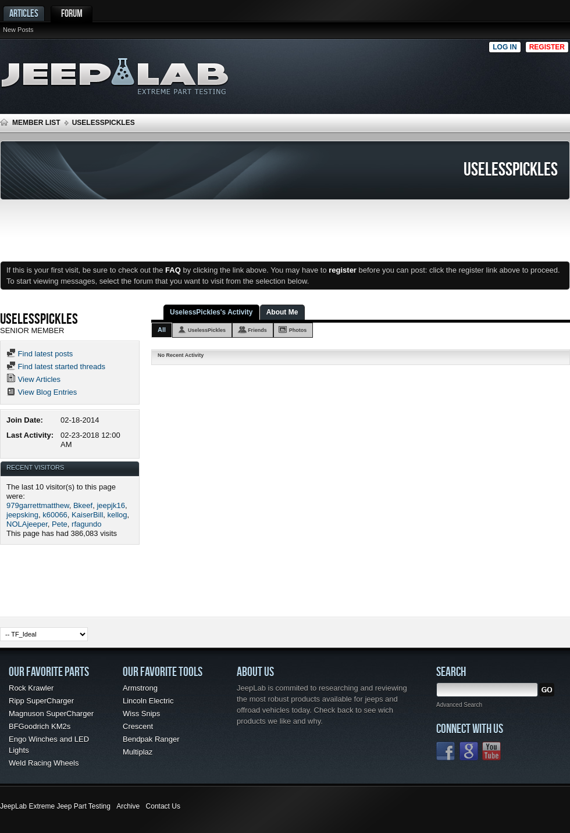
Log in (504, 47)
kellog (117, 514)
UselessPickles (207, 330)
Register (547, 47)
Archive (128, 806)
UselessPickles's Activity (211, 312)
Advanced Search (459, 705)
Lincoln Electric (148, 700)
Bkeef (82, 505)
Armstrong (140, 688)
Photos (298, 330)
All (162, 329)
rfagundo (86, 524)
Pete (59, 524)
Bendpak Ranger (151, 739)
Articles (23, 13)
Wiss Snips (141, 713)
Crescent (138, 726)
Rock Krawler (31, 688)
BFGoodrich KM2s (39, 726)
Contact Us (163, 806)
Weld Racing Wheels (44, 763)
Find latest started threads (55, 366)
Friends (257, 330)
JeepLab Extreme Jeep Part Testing (55, 806)
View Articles (33, 379)
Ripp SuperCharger (41, 700)
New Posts (18, 29)
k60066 (54, 514)
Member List (36, 123)
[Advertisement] (465, 73)
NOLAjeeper (27, 524)
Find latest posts (39, 353)
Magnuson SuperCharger (51, 713)
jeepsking (22, 514)
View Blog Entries (41, 392)
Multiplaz (137, 752)
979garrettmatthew (37, 505)
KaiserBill (87, 514)
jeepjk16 (110, 505)
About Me (282, 312)
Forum (72, 13)
